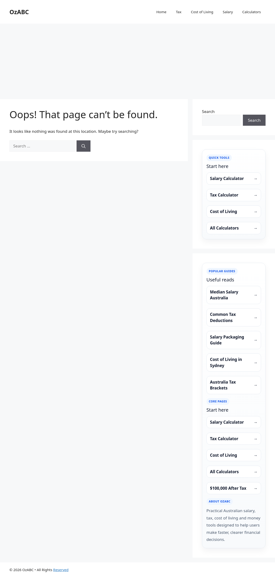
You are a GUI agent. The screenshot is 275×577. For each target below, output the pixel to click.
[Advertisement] (137, 59)
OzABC (19, 12)
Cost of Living (202, 11)
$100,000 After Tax (234, 488)
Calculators (251, 11)
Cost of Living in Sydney (234, 362)
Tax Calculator (234, 195)
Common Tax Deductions (234, 317)
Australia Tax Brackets (234, 385)
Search (208, 111)
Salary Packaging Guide (234, 340)
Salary (228, 11)
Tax (178, 11)
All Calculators (234, 228)
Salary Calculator (234, 179)
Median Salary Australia (234, 295)
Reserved (61, 569)
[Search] (83, 146)
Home (161, 11)
